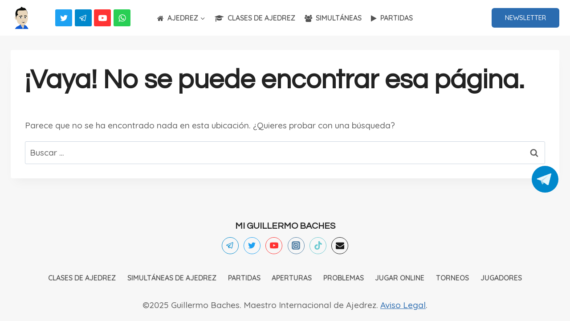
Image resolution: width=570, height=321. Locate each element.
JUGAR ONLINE (399, 277)
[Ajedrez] (22, 18)
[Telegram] (83, 17)
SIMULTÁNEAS (333, 17)
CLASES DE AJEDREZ (255, 17)
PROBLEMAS (343, 277)
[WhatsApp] (122, 17)
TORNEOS (452, 277)
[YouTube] (102, 17)
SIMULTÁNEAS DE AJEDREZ (171, 277)
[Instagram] (296, 245)
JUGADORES (501, 277)
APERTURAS (292, 277)
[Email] (339, 245)
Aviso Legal (403, 305)
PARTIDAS (392, 17)
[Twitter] (63, 17)
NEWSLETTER (525, 17)
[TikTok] (317, 245)
